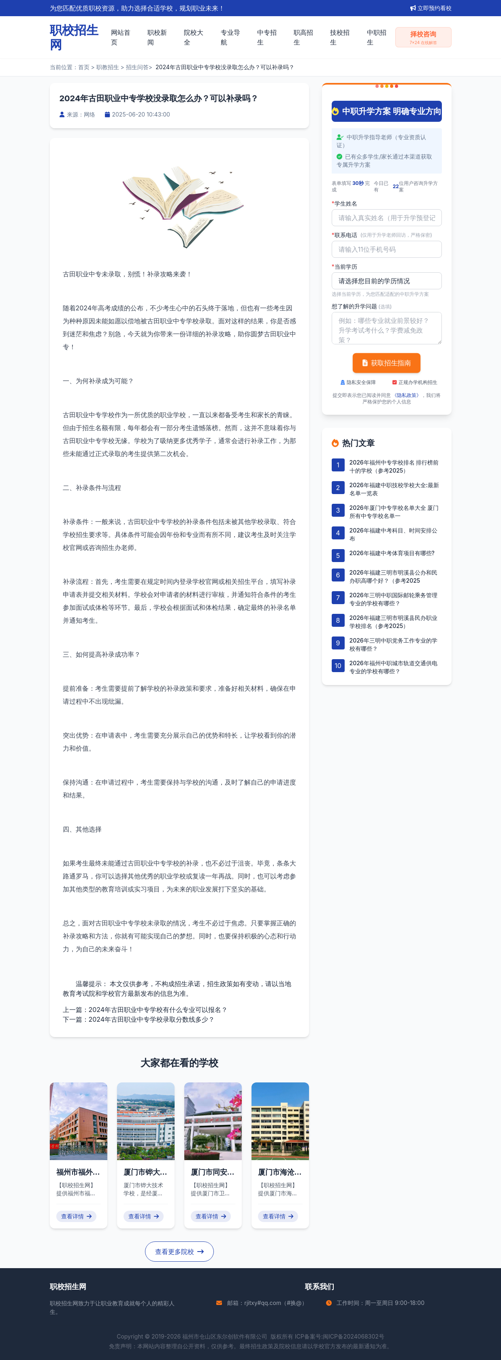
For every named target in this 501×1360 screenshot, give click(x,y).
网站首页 (120, 37)
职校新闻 (157, 37)
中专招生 (267, 37)
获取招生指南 (386, 363)
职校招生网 (64, 1303)
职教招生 (107, 67)
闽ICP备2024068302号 (353, 1336)
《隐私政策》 (406, 395)
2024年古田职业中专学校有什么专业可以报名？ (158, 1010)
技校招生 (340, 37)
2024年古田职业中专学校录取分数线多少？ (152, 1019)
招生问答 (137, 67)
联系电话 (382, 235)
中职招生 (376, 37)
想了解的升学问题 (362, 306)
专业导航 (230, 37)
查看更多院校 (179, 1252)
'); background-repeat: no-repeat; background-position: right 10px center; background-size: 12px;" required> (387, 280)
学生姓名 (344, 203)
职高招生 (303, 37)
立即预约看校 (431, 7)
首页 (84, 67)
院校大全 (193, 37)
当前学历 (344, 267)
